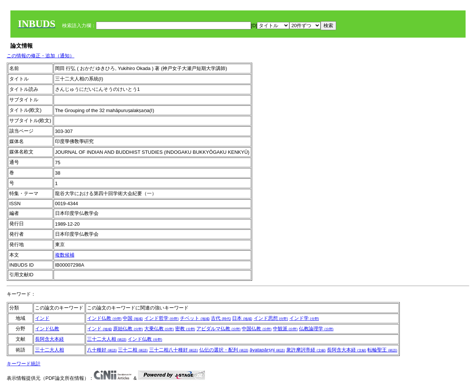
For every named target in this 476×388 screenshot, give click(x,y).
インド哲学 (161, 318)
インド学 (304, 318)
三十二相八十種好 (173, 350)
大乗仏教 (159, 328)
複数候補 (64, 255)
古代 (221, 318)
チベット (195, 318)
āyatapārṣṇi (267, 350)
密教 (185, 328)
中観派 (285, 328)
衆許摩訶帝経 (306, 350)
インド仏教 (104, 318)
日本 (242, 318)
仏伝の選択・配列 (223, 350)
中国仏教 (256, 328)
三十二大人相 (106, 339)
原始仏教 (128, 328)
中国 (133, 318)
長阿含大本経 (49, 339)
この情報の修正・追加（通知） (40, 55)
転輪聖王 (382, 350)
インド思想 (271, 318)
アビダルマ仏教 (218, 328)
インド (42, 318)
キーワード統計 (24, 363)
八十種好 (102, 350)
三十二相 (133, 350)
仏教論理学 (316, 328)
